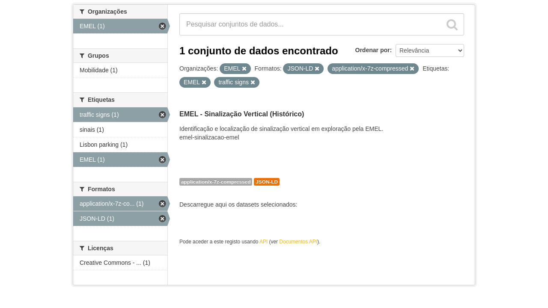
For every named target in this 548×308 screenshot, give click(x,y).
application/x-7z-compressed (215, 182)
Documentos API (298, 242)
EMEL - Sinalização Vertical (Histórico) (241, 114)
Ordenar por (372, 50)
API (263, 242)
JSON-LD (267, 182)
